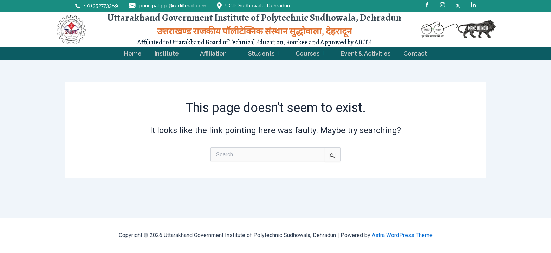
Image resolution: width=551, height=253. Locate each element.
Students (264, 53)
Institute (169, 53)
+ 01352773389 (96, 5)
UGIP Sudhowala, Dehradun (253, 5)
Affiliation (216, 53)
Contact (417, 53)
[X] (457, 5)
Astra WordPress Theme (402, 235)
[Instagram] (442, 5)
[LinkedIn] (473, 5)
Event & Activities (367, 53)
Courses (311, 53)
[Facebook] (426, 5)
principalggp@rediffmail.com (167, 6)
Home (131, 53)
